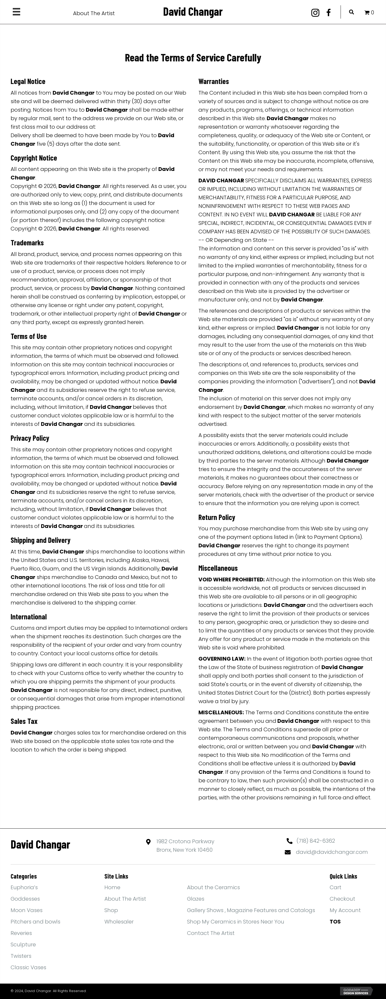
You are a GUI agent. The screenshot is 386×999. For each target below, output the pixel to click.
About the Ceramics (213, 887)
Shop (111, 910)
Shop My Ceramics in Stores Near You (235, 921)
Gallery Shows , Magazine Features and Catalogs (251, 910)
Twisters (21, 956)
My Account (345, 910)
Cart (335, 887)
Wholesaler (119, 921)
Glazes (195, 899)
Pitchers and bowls (35, 921)
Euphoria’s (24, 887)
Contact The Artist (211, 933)
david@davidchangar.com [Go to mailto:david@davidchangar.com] (332, 852)
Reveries (21, 933)
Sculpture (23, 944)
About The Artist (94, 13)
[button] (315, 13)
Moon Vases (27, 910)
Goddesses (25, 899)
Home (112, 887)
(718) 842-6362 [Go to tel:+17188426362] (315, 841)
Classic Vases (28, 967)
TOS (335, 921)
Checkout (342, 899)
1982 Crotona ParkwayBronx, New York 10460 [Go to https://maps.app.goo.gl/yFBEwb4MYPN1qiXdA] (185, 846)
